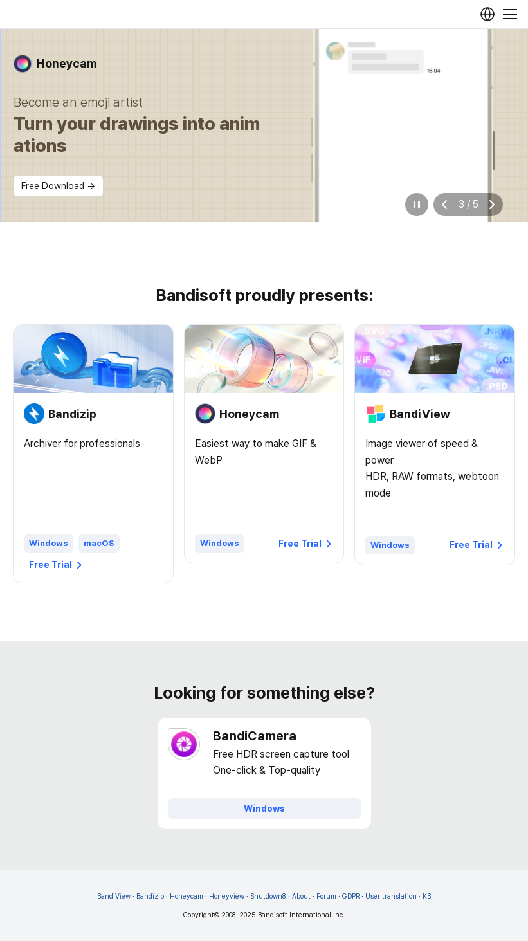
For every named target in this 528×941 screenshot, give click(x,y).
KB (427, 896)
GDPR (351, 896)
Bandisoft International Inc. (301, 915)
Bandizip (150, 896)
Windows (48, 543)
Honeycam (186, 896)
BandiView (114, 896)
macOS (99, 543)
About (301, 896)
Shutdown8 (268, 896)
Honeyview (226, 896)
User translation (391, 896)
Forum (326, 896)
